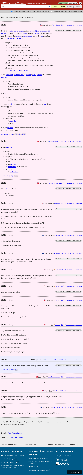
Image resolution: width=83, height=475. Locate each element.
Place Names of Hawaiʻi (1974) (54, 360)
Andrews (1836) (58, 391)
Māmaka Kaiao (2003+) (56, 141)
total (7, 38)
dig (29, 104)
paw (44, 104)
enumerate (43, 31)
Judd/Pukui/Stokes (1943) (55, 377)
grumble (10, 128)
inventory (13, 38)
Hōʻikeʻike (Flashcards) (36, 467)
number (15, 31)
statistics (20, 38)
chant (37, 33)
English (75, 3)
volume (39, 75)
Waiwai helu (12, 167)
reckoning (21, 75)
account (28, 75)
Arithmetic (9, 75)
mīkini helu (14, 172)
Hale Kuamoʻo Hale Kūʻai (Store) (39, 470)
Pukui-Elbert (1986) (57, 25)
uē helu (25, 70)
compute (21, 31)
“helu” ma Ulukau (15, 433)
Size (7, 189)
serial (34, 75)
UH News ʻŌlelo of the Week (38, 458)
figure (37, 31)
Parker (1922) (59, 270)
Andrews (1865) (58, 203)
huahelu (19, 70)
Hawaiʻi (70, 3)
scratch (9, 104)
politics (23, 134)
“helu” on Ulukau (16, 437)
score (16, 75)
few (5, 93)
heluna (13, 164)
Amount (9, 147)
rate (42, 36)
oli (19, 134)
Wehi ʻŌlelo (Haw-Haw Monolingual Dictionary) (40, 462)
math (16, 134)
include (3, 33)
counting (19, 36)
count (10, 31)
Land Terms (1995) (57, 407)
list (49, 31)
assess (25, 33)
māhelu (13, 121)
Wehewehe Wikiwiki (13, 3)
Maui (16, 369)
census (32, 31)
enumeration (27, 36)
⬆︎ (74, 472)
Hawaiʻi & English (63, 3)
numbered (4, 77)
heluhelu (13, 70)
